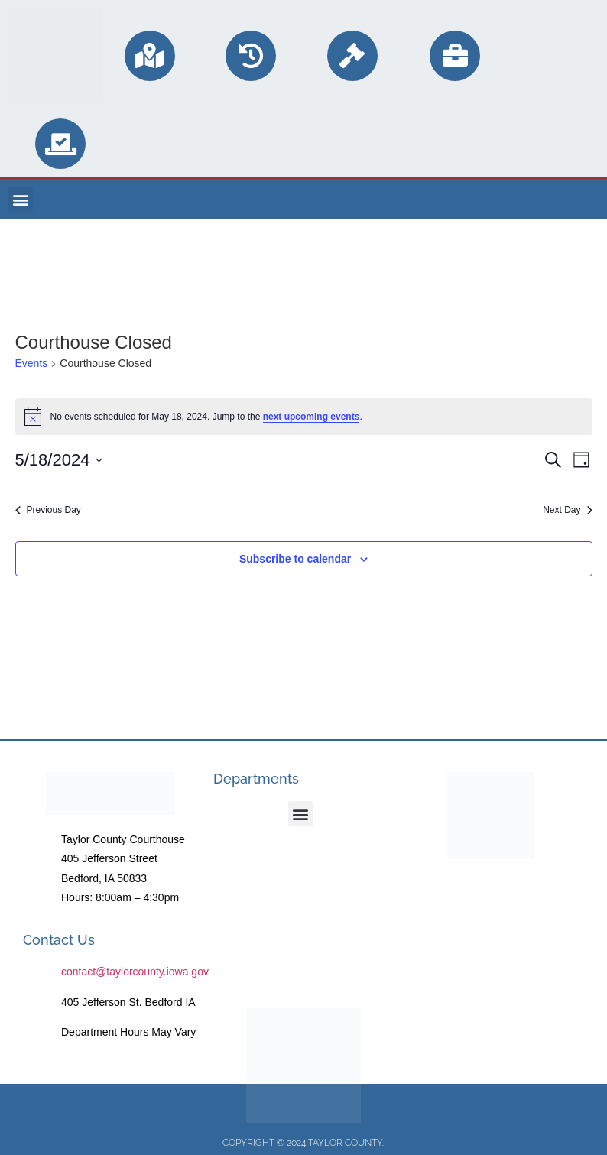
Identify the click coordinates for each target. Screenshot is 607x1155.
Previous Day (48, 510)
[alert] (303, 416)
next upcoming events (311, 416)
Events (31, 363)
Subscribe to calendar (295, 559)
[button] (20, 199)
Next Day (567, 510)
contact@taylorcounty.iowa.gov (135, 971)
